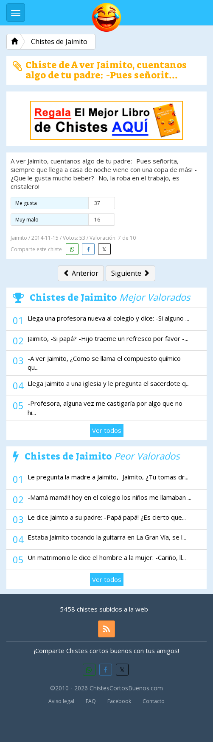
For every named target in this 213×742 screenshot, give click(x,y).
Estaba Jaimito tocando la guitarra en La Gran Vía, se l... (107, 537)
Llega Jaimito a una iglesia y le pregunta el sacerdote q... (109, 383)
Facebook (119, 701)
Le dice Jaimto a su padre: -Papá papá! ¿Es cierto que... (107, 517)
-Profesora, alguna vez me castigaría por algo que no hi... (105, 407)
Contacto (154, 701)
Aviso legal (61, 701)
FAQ (91, 701)
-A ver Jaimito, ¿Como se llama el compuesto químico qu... (104, 362)
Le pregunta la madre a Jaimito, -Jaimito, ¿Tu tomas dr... (108, 477)
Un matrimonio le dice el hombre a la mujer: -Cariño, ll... (107, 557)
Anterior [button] (80, 273)
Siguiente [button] (130, 273)
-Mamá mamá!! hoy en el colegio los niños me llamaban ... (109, 497)
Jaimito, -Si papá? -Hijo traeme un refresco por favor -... (108, 338)
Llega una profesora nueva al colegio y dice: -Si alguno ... (108, 318)
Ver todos (106, 430)
